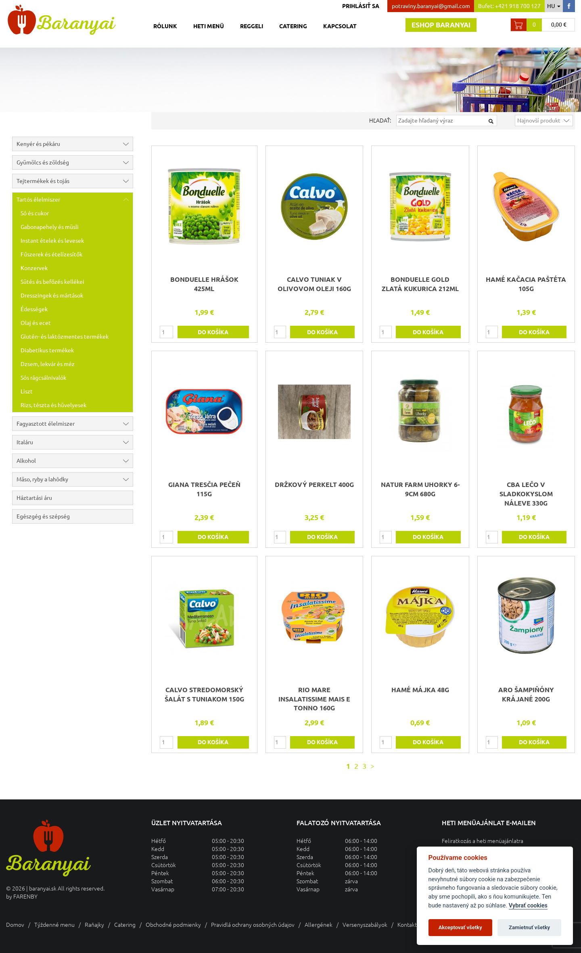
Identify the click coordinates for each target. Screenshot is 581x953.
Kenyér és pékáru (75, 144)
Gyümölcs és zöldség (75, 162)
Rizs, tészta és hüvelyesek (53, 405)
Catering (293, 26)
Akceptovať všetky (460, 927)
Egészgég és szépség (43, 516)
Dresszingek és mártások (52, 295)
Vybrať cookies (528, 905)
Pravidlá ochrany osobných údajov (253, 925)
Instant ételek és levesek (52, 240)
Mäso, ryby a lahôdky (75, 479)
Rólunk (165, 26)
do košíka (213, 332)
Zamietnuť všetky (529, 927)
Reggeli (251, 26)
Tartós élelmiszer (75, 199)
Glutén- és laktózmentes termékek (65, 336)
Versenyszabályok (365, 925)
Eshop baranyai (441, 25)
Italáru (75, 442)
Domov (15, 925)
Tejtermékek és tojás (75, 181)
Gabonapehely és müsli (50, 227)
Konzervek (34, 268)
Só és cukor (35, 213)
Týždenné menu (54, 925)
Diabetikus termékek (47, 350)
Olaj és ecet (36, 323)
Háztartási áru (34, 498)
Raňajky (94, 925)
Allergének (318, 925)
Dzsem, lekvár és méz (48, 364)
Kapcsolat (340, 26)
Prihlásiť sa (360, 6)
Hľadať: (380, 120)
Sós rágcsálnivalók (43, 378)
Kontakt (407, 925)
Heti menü (208, 26)
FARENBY (25, 896)
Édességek (34, 309)
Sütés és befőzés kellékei (52, 282)
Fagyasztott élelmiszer (75, 424)
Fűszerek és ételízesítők (51, 254)
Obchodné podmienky (173, 925)
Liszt (27, 391)
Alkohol (75, 461)
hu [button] (553, 6)
